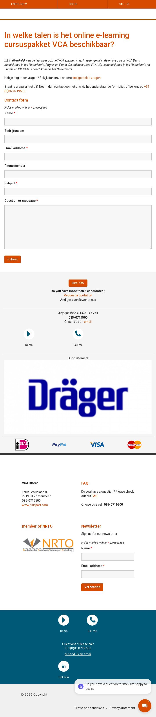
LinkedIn (63, 666)
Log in (73, 4)
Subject (10, 183)
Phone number (14, 165)
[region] (78, 397)
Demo (29, 334)
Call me (78, 334)
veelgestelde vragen (87, 78)
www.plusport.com (35, 505)
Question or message (21, 200)
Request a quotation (78, 295)
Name (9, 113)
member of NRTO (37, 526)
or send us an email (78, 654)
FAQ (84, 483)
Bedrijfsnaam (14, 131)
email (88, 321)
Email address (16, 148)
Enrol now (19, 4)
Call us (124, 4)
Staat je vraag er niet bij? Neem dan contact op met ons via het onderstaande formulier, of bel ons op (74, 86)
